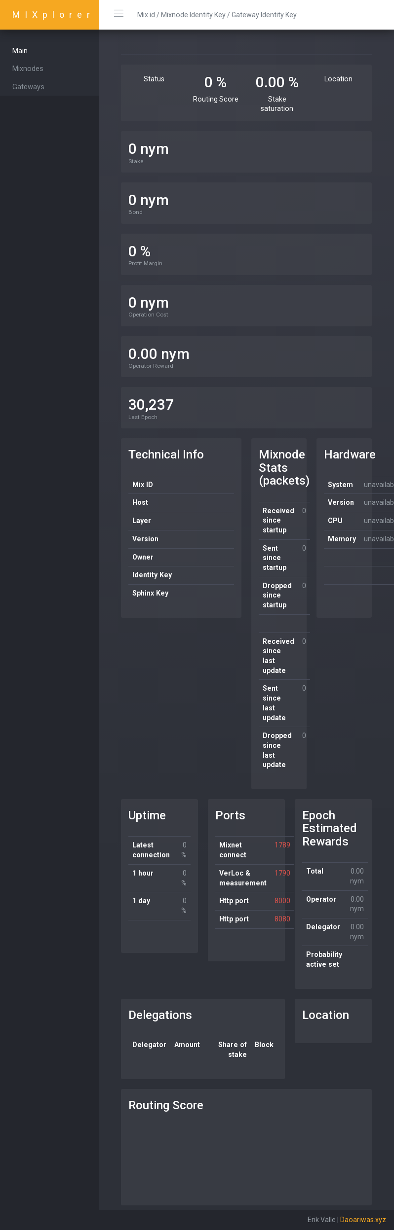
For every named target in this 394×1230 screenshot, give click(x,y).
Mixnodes (27, 68)
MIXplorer (53, 14)
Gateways (28, 86)
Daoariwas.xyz (363, 1220)
